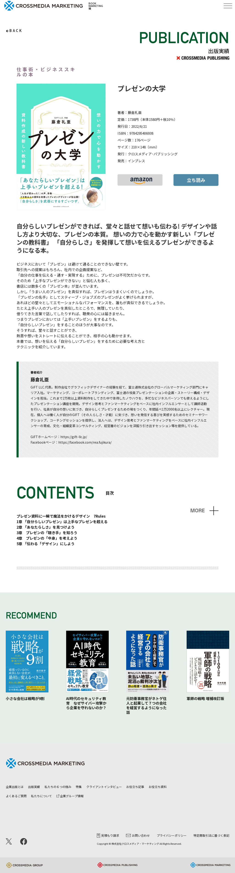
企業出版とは (15, 787)
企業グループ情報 (70, 796)
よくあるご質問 (16, 796)
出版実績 (34, 787)
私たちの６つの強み (58, 787)
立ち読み (196, 180)
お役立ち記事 (135, 787)
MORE (197, 510)
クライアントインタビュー (104, 787)
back (15, 30)
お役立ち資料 (158, 787)
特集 (79, 787)
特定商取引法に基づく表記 (211, 835)
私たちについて (41, 796)
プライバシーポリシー (172, 835)
